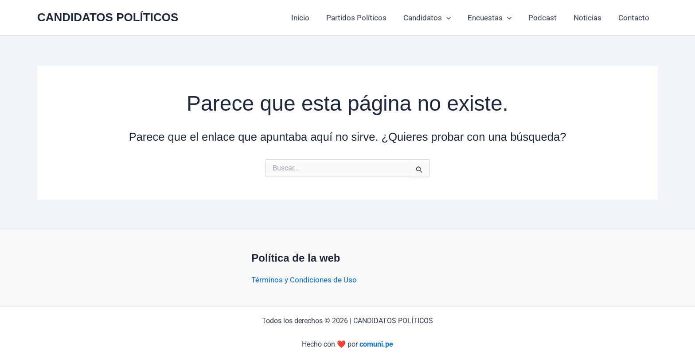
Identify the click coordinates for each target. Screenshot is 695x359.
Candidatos (435, 17)
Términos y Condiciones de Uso (304, 279)
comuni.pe (376, 344)
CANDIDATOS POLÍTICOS (107, 17)
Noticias (590, 17)
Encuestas (496, 17)
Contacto (634, 17)
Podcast (547, 17)
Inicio (312, 17)
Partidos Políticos (366, 17)
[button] (454, 17)
